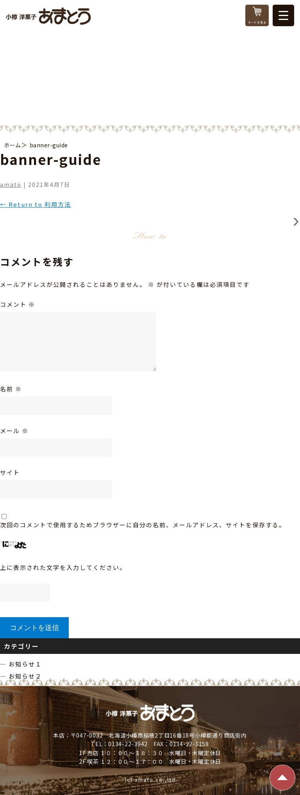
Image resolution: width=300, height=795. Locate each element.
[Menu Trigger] (283, 15)
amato (10, 184)
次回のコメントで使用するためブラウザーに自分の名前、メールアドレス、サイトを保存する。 (143, 525)
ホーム (12, 145)
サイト (10, 472)
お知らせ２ (25, 676)
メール (14, 430)
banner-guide (49, 145)
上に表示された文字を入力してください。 (63, 567)
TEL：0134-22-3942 (119, 744)
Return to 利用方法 (35, 204)
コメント (17, 304)
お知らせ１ (25, 664)
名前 (11, 389)
